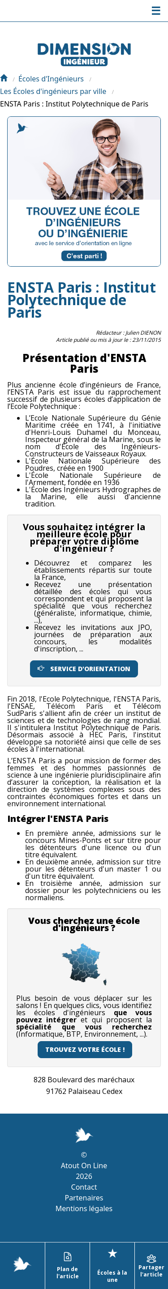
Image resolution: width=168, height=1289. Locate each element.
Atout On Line (84, 1165)
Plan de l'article (67, 1265)
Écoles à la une (112, 1265)
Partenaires (84, 1198)
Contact (84, 1187)
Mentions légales (84, 1208)
